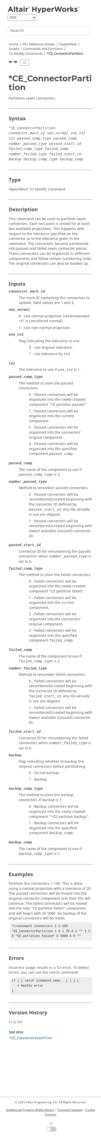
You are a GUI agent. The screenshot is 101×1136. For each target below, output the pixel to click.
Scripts (14, 49)
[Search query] (49, 30)
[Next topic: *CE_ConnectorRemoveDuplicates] (16, 63)
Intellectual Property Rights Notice (30, 1110)
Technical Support (69, 1110)
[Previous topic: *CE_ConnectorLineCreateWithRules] (11, 63)
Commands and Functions (43, 49)
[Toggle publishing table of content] (24, 62)
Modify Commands (26, 53)
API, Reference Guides (38, 44)
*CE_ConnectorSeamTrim (30, 1041)
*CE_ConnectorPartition (65, 53)
